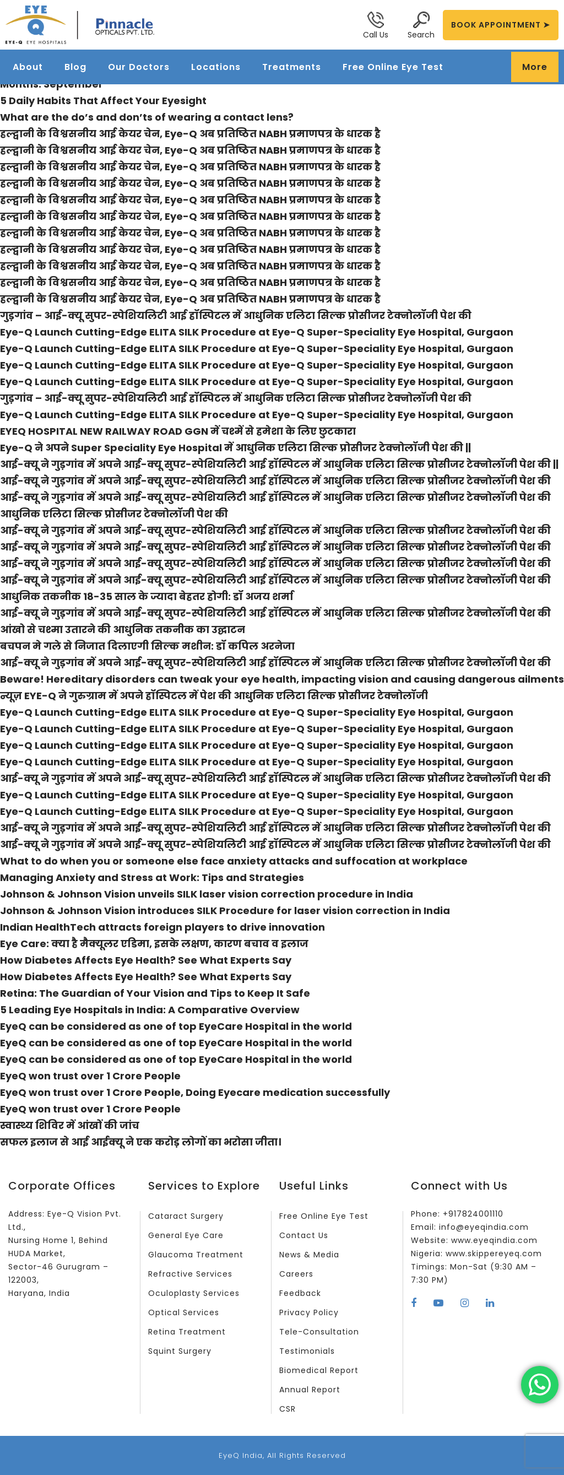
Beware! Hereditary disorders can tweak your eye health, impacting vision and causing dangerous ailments (282, 679)
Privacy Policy (309, 1312)
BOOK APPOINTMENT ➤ (500, 24)
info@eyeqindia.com (484, 1227)
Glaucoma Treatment (195, 1254)
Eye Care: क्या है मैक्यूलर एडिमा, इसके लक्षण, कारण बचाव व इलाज (154, 943)
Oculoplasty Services (194, 1293)
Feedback (300, 1293)
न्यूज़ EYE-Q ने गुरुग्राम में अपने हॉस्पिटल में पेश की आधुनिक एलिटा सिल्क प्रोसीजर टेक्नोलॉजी (214, 696)
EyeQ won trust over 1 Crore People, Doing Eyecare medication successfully (195, 1092)
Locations (216, 67)
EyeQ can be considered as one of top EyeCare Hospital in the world (176, 1026)
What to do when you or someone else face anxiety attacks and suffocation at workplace (234, 861)
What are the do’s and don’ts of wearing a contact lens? (147, 117)
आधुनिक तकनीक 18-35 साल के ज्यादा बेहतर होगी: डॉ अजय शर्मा (146, 596)
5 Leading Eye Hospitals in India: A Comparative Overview (150, 1010)
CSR (287, 1408)
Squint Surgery (180, 1351)
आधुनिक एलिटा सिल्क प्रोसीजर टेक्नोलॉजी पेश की (114, 514)
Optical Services (183, 1312)
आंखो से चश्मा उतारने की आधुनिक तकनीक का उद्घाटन (122, 629)
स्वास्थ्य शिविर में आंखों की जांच (69, 1125)
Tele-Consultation (319, 1331)
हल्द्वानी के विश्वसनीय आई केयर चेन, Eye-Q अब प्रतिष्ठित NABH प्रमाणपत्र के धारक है (190, 134)
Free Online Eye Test (393, 67)
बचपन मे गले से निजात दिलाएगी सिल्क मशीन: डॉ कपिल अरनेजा (147, 646)
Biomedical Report (319, 1370)
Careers (296, 1273)
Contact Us (303, 1235)
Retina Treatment (187, 1331)
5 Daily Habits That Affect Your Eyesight (103, 100)
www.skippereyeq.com (494, 1253)
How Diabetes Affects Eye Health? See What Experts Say (145, 960)
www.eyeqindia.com (494, 1240)
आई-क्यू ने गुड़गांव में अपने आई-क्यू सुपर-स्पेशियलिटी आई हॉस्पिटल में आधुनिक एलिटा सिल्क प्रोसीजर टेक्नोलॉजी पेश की (275, 481)
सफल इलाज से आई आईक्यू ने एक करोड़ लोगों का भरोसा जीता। (140, 1142)
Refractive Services (190, 1273)
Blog (75, 67)
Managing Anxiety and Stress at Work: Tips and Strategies (152, 877)
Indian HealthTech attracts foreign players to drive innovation (162, 927)
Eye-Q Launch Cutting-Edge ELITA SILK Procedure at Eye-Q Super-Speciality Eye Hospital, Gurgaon (256, 332)
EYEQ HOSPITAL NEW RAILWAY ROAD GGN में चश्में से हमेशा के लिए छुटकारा (178, 431)
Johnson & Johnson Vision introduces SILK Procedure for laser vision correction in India (225, 910)
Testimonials (307, 1351)
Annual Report (309, 1389)
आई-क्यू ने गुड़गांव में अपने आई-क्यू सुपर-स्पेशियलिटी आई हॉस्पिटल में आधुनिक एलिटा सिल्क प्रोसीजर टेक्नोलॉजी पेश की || (279, 464)
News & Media (309, 1254)
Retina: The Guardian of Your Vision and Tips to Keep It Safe (155, 993)
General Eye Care (186, 1235)
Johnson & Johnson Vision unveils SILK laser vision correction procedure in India (206, 894)
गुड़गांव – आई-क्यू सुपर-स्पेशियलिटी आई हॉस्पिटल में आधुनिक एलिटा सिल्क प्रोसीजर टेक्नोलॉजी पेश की (235, 315)
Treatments (291, 67)
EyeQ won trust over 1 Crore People (90, 1076)
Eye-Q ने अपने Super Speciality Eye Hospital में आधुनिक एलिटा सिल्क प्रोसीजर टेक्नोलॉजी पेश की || (235, 448)
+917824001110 (473, 1213)
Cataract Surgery (186, 1216)
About (28, 67)
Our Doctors (139, 67)
